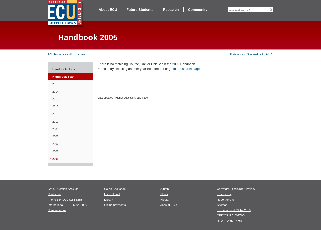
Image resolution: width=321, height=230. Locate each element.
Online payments (115, 204)
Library (108, 199)
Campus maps (57, 210)
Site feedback (255, 54)
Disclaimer (237, 188)
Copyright (223, 188)
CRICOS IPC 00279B (231, 215)
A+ (268, 54)
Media (164, 199)
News (164, 194)
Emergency (224, 194)
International (112, 194)
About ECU (108, 10)
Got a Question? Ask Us (63, 188)
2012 (55, 106)
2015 (55, 84)
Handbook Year (63, 76)
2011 (55, 114)
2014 (55, 91)
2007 (55, 143)
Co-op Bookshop (115, 188)
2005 (55, 158)
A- (272, 54)
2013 (55, 98)
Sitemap (222, 204)
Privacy (250, 188)
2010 (55, 121)
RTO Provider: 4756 (230, 220)
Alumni (164, 188)
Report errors (225, 199)
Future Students (139, 10)
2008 (55, 136)
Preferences (237, 54)
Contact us (54, 194)
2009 (55, 129)
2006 (55, 151)
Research (171, 10)
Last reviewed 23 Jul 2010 (234, 210)
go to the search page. (185, 69)
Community (197, 10)
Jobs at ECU (168, 204)
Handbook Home (74, 54)
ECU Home (54, 54)
